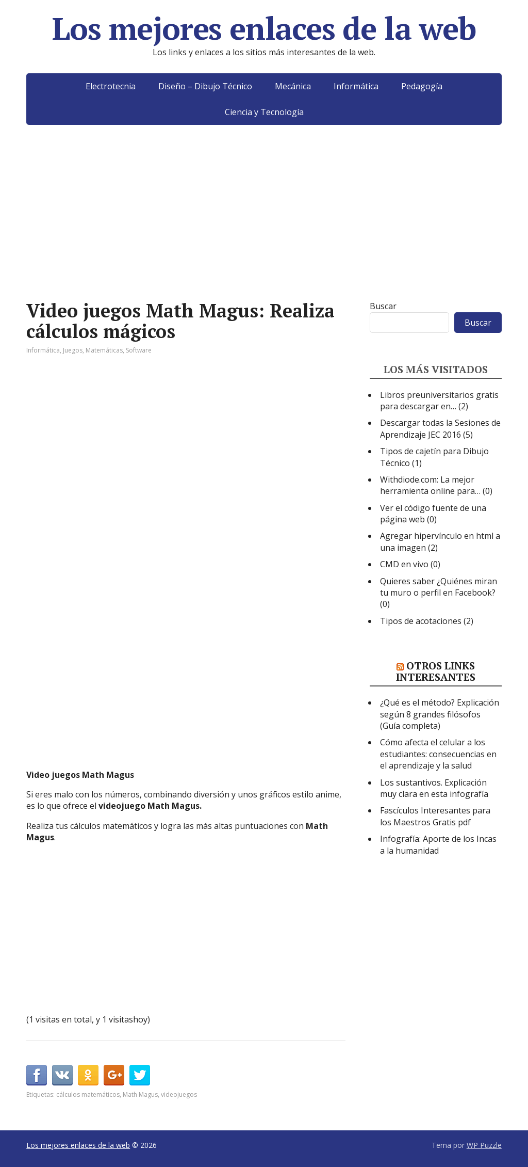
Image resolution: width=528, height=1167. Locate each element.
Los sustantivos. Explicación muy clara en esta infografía (434, 788)
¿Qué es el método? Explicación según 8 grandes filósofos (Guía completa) (439, 714)
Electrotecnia (111, 86)
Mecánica (293, 86)
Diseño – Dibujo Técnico (205, 86)
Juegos (72, 350)
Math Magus (140, 1094)
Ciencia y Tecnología (264, 112)
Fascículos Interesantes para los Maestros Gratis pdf (435, 816)
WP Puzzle (484, 1145)
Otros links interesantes (435, 671)
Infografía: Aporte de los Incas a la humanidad (438, 844)
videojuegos (179, 1094)
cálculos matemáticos (88, 1094)
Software (139, 350)
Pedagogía (421, 86)
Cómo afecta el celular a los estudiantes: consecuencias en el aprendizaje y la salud (438, 754)
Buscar (383, 306)
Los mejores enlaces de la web (263, 28)
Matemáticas (104, 350)
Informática (356, 86)
